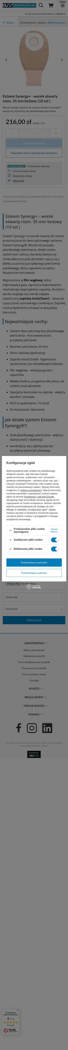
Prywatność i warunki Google (39, 496)
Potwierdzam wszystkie (34, 562)
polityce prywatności (30, 490)
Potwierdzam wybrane (34, 572)
